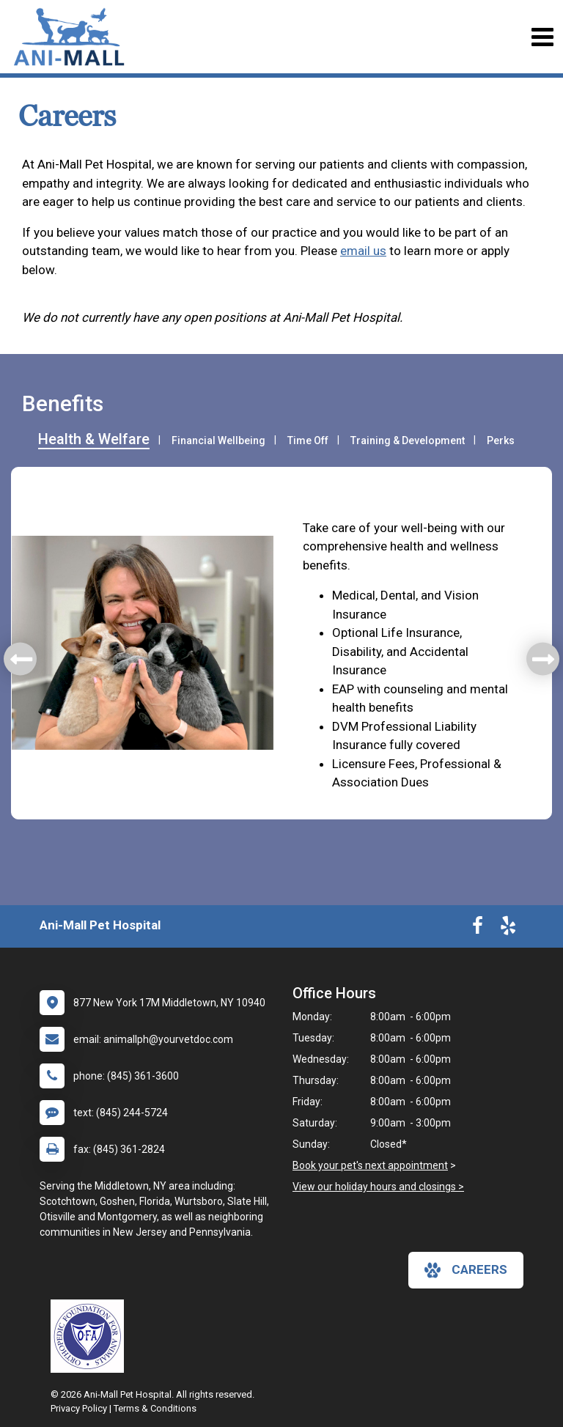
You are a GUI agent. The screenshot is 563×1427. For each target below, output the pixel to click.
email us (363, 250)
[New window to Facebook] (477, 928)
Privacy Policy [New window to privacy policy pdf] (79, 1408)
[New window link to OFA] (91, 1336)
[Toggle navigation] (542, 37)
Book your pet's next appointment (370, 1165)
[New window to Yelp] (508, 928)
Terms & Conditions (155, 1408)
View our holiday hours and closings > (378, 1186)
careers (465, 1270)
